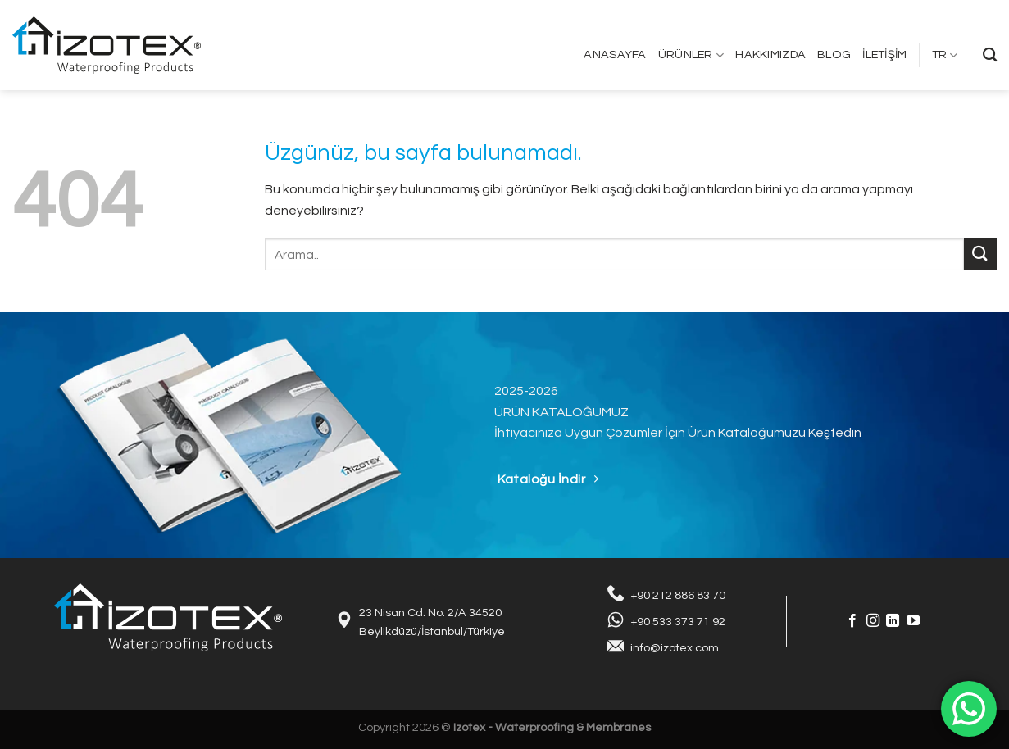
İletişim (884, 54)
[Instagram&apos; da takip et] (872, 621)
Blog (834, 54)
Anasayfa (615, 54)
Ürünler (691, 55)
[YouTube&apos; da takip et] (913, 621)
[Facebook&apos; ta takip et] (852, 621)
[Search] (990, 55)
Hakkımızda (770, 54)
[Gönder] (980, 254)
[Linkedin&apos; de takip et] (892, 621)
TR (945, 55)
